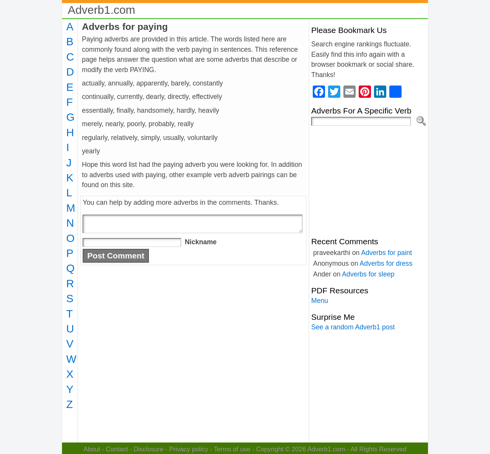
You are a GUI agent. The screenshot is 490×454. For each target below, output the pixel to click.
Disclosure (148, 449)
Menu (319, 300)
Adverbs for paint (386, 253)
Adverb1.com (101, 9)
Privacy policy (188, 449)
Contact (117, 449)
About (91, 449)
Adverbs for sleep (368, 274)
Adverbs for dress (385, 263)
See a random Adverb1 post (353, 327)
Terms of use (232, 449)
